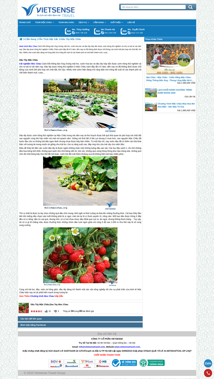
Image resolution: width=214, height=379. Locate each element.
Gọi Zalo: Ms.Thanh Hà (97, 31)
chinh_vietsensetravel (129, 32)
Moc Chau (36, 63)
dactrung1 (73, 32)
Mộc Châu (33, 60)
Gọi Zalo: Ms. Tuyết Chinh (124, 31)
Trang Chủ (55, 9)
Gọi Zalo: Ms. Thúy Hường (68, 31)
